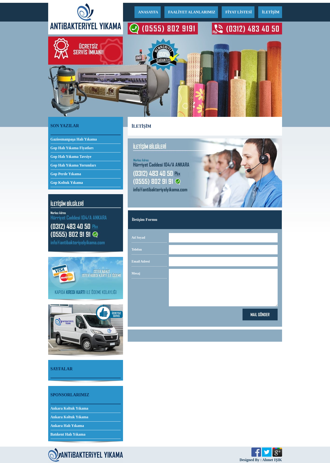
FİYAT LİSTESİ (238, 12)
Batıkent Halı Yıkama (68, 434)
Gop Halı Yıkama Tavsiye (71, 157)
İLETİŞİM (270, 12)
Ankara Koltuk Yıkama (69, 408)
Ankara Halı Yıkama (67, 426)
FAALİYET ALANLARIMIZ (191, 12)
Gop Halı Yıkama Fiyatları (72, 148)
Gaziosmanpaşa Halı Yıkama (74, 139)
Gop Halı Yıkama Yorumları (73, 165)
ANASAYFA (148, 12)
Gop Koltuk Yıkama (67, 183)
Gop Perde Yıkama (66, 174)
